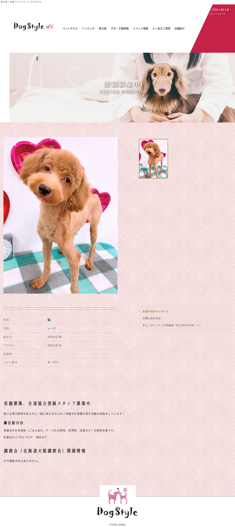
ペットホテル (70, 28)
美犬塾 (102, 28)
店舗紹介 (179, 28)
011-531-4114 (22, 437)
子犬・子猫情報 (120, 28)
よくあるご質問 (161, 28)
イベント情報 (140, 28)
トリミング (88, 28)
